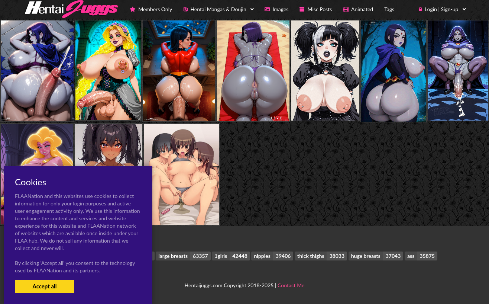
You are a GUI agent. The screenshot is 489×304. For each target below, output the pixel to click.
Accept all (44, 286)
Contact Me (291, 285)
